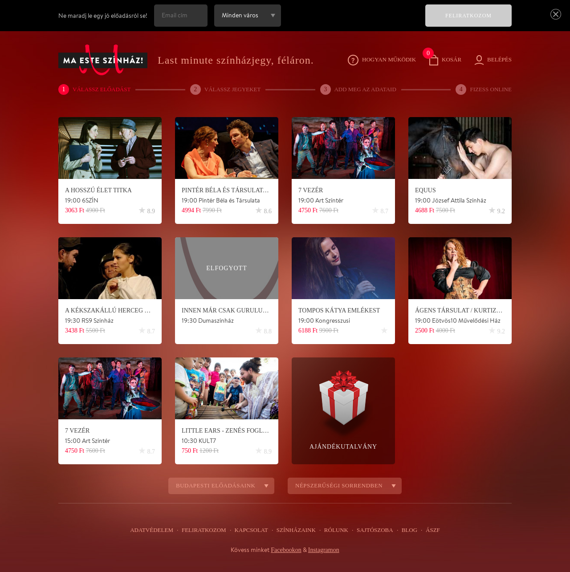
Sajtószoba (373, 530)
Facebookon (284, 549)
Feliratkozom (205, 530)
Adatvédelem (154, 530)
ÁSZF (429, 530)
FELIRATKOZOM (469, 16)
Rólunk (334, 530)
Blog (406, 530)
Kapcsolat (251, 530)
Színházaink (295, 530)
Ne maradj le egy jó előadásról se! (102, 16)
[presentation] (351, 21)
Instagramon (325, 549)
